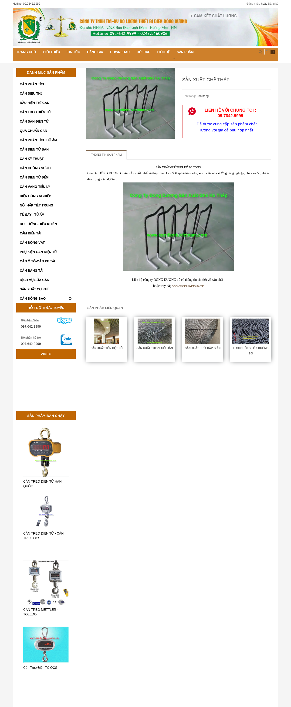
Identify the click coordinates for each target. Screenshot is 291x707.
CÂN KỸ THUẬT (32, 159)
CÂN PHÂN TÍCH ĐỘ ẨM (38, 140)
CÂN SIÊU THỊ (31, 93)
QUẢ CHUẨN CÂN (33, 131)
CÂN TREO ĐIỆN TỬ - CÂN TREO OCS (43, 536)
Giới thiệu (51, 52)
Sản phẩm (185, 52)
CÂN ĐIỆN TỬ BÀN (34, 149)
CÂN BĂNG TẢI (31, 270)
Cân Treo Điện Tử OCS (40, 667)
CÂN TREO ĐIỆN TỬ (35, 112)
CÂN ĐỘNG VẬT (32, 242)
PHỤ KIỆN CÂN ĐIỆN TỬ (38, 252)
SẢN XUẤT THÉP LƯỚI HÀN (154, 348)
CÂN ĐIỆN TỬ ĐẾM (34, 177)
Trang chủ (26, 52)
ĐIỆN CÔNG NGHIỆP (35, 196)
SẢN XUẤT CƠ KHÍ (34, 289)
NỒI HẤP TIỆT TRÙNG (36, 205)
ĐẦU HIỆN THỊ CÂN (34, 103)
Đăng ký (273, 3)
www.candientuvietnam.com (188, 286)
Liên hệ (163, 52)
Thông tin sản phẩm (106, 154)
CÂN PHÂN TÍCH (32, 84)
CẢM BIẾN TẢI (30, 233)
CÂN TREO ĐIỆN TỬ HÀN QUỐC (42, 484)
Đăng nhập (253, 3)
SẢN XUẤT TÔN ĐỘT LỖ (107, 348)
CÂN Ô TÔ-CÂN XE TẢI (37, 261)
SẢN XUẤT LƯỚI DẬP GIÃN (202, 348)
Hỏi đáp (143, 52)
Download (120, 52)
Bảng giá (95, 52)
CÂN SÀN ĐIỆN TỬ (34, 121)
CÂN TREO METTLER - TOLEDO (40, 612)
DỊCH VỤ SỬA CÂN (34, 280)
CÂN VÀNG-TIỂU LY (35, 187)
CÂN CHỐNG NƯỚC (35, 168)
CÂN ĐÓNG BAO (46, 298)
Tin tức (73, 52)
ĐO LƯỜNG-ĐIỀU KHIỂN (38, 224)
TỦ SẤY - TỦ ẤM (32, 214)
